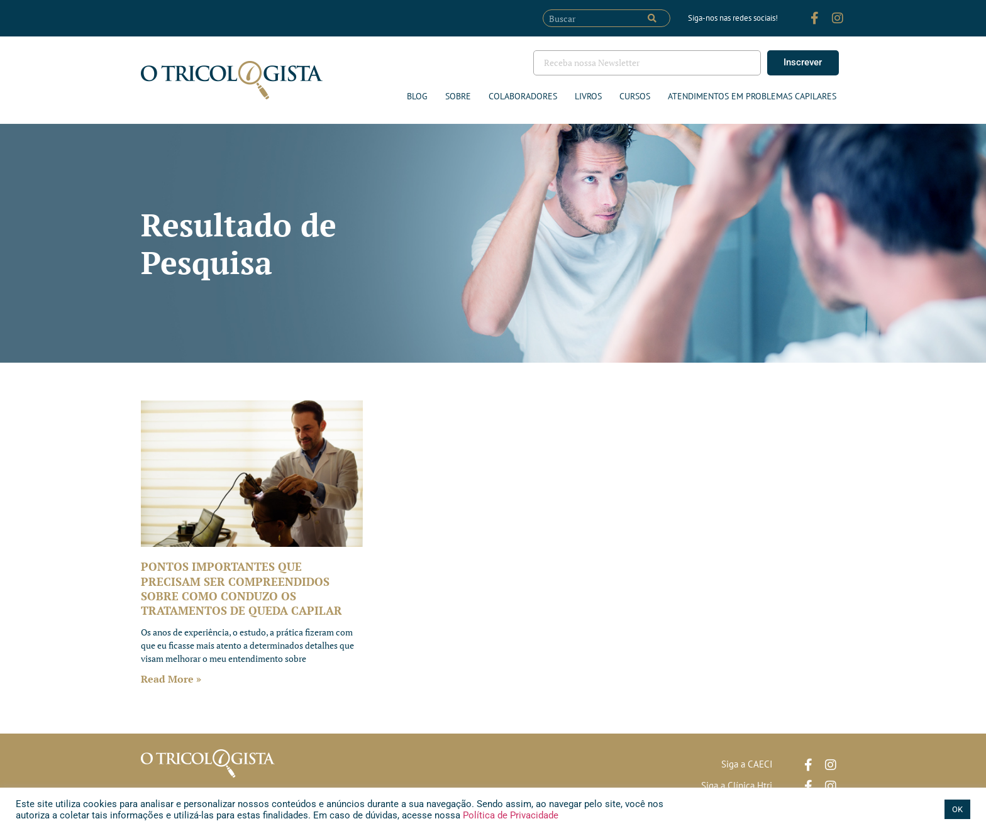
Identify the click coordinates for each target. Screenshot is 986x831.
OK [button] (957, 809)
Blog (417, 96)
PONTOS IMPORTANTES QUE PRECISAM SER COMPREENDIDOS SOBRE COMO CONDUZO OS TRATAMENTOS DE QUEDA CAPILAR (241, 588)
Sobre (458, 96)
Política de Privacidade (509, 815)
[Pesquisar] (652, 18)
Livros (588, 96)
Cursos (634, 96)
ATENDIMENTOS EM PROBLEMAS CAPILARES (752, 96)
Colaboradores (523, 96)
